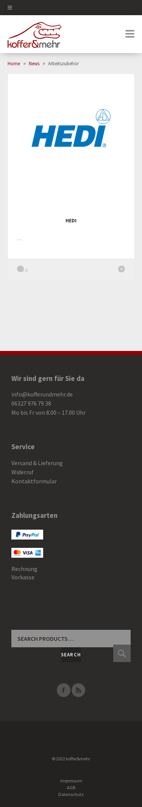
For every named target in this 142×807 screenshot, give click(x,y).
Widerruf (22, 472)
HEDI (71, 220)
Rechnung (24, 569)
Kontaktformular (34, 481)
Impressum (71, 780)
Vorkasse (22, 577)
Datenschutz (71, 794)
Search (71, 654)
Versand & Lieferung (37, 463)
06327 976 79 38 (31, 403)
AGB (71, 787)
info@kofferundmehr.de (42, 394)
